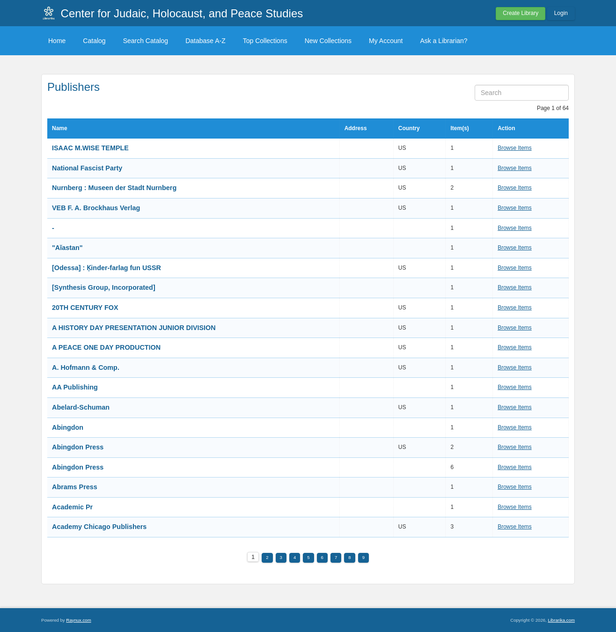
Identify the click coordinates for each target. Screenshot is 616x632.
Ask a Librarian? (443, 40)
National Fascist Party (87, 168)
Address (356, 128)
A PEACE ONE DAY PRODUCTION (106, 347)
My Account (386, 40)
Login (561, 13)
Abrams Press (74, 487)
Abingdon (67, 427)
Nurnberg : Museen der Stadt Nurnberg (114, 187)
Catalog (94, 40)
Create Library (520, 13)
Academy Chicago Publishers (100, 526)
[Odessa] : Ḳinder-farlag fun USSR (106, 268)
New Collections (328, 40)
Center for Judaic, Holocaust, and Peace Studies (182, 13)
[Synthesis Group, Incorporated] (103, 287)
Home (57, 40)
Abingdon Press (77, 447)
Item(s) (459, 128)
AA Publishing (75, 387)
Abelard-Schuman (81, 407)
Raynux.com (78, 620)
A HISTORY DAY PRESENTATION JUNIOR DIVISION (134, 327)
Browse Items (515, 148)
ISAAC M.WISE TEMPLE (90, 148)
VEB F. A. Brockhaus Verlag (96, 208)
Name (59, 128)
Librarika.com (561, 620)
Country (409, 128)
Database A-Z (205, 40)
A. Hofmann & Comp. (85, 367)
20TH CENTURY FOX (85, 307)
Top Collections (265, 40)
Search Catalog (146, 40)
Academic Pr (72, 507)
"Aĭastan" (67, 247)
